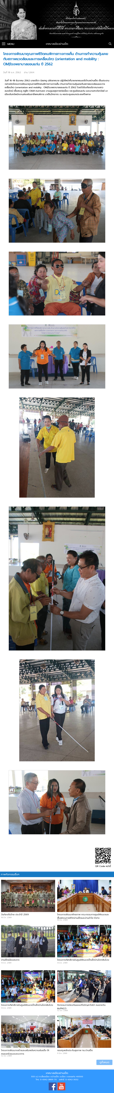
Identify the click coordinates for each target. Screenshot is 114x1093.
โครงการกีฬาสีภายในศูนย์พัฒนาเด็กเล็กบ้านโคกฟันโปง (83, 960)
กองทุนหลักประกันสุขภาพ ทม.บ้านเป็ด (75, 1050)
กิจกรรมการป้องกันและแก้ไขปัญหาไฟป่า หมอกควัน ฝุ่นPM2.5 (81, 1006)
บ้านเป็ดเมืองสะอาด (10, 960)
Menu (8, 44)
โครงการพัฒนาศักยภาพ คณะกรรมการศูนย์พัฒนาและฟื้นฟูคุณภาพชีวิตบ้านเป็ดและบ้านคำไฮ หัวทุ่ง (83, 916)
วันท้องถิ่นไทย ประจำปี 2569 (15, 914)
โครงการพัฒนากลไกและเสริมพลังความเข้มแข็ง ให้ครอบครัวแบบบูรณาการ (25, 1052)
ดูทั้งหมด (104, 1062)
